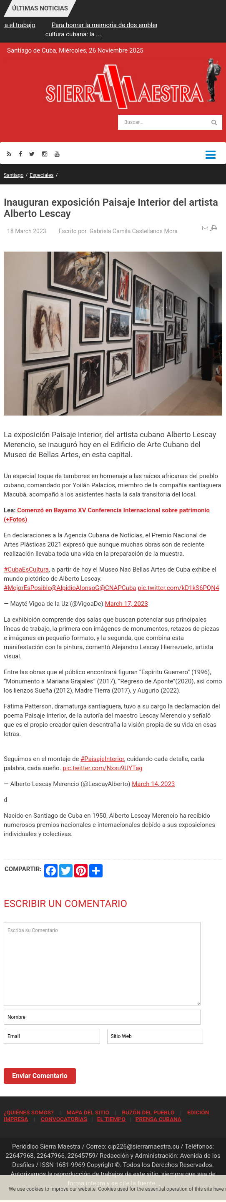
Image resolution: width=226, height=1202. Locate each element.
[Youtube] (57, 153)
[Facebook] (20, 153)
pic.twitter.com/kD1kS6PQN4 (178, 588)
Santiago (13, 175)
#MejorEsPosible (27, 588)
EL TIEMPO (111, 1119)
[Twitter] (32, 153)
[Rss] (9, 153)
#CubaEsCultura (26, 569)
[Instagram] (44, 153)
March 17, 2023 (126, 603)
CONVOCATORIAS (64, 1119)
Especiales (41, 175)
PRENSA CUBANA (158, 1119)
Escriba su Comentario (102, 963)
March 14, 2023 (153, 784)
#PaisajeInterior (102, 759)
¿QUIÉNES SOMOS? (29, 1112)
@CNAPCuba (118, 588)
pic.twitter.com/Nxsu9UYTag (103, 768)
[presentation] (67, 1068)
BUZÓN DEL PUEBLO (148, 1112)
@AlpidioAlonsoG (75, 588)
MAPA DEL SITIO (87, 1112)
